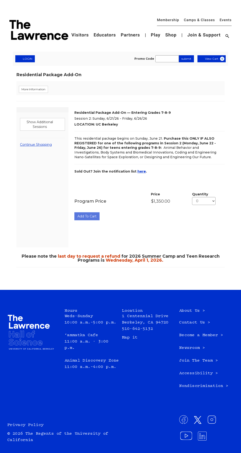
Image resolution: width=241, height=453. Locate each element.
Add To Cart (86, 216)
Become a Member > (201, 335)
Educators (105, 35)
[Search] (227, 36)
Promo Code (144, 58)
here (141, 171)
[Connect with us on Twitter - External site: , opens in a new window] (199, 421)
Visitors (80, 35)
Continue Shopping (36, 144)
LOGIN (25, 58)
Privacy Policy (25, 425)
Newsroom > (192, 348)
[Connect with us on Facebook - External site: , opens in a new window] (185, 421)
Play (156, 35)
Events (226, 20)
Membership (168, 20)
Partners (130, 35)
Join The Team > (198, 360)
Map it (129, 337)
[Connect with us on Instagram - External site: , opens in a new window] (213, 421)
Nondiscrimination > (203, 386)
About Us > (192, 311)
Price (155, 194)
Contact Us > (194, 322)
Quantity (200, 194)
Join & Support (204, 35)
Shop (171, 35)
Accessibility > (198, 373)
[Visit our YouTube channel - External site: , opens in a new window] (186, 437)
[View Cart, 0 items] (211, 58)
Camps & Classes (199, 20)
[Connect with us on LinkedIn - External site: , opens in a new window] (204, 437)
